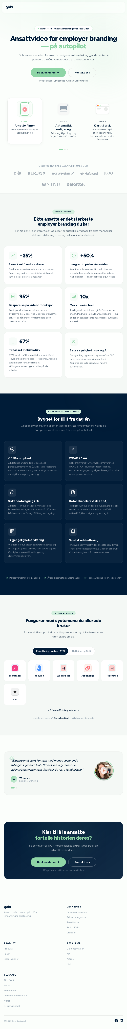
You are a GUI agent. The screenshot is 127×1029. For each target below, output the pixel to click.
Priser (7, 954)
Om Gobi (9, 980)
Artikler (70, 959)
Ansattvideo (73, 922)
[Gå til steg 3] (67, 149)
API (68, 954)
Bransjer (71, 932)
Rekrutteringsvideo (77, 917)
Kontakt (8, 985)
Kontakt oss (82, 72)
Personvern (10, 990)
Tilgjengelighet (12, 1006)
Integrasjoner (11, 959)
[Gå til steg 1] (61, 149)
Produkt (8, 948)
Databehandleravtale (15, 995)
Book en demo (48, 72)
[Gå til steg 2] (65, 149)
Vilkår (7, 1000)
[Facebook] (116, 1021)
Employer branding (77, 912)
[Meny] (119, 7)
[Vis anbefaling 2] (16, 791)
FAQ (69, 964)
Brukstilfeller (73, 927)
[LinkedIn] (121, 1021)
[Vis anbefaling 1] (13, 791)
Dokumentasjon (75, 948)
